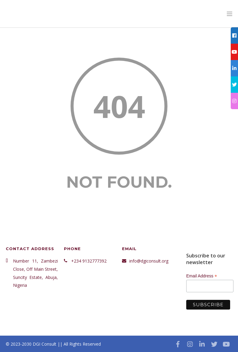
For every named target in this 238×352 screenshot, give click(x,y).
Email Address (201, 276)
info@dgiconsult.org (148, 261)
